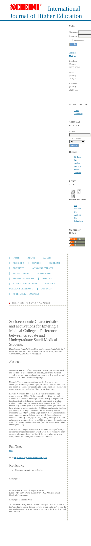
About (31, 258)
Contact (46, 289)
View (76, 110)
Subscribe (78, 113)
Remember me (80, 40)
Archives (18, 268)
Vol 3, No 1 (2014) (28, 303)
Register (18, 263)
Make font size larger (73, 196)
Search (36, 263)
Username (73, 32)
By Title (77, 166)
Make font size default (79, 191)
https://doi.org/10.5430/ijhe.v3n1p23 (30, 457)
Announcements (42, 268)
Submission (44, 273)
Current (54, 263)
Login (47, 258)
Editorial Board (23, 278)
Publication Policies (26, 294)
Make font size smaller (73, 191)
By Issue (77, 157)
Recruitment (21, 273)
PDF (10, 451)
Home (16, 258)
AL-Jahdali (44, 303)
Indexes (47, 278)
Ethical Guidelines (25, 284)
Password (73, 36)
